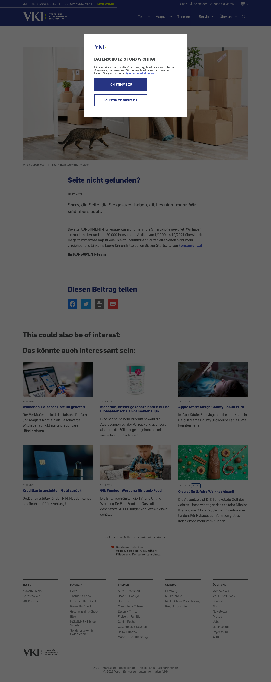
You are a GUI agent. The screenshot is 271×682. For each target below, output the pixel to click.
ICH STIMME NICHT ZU (120, 100)
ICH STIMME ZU (121, 84)
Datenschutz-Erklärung (140, 73)
